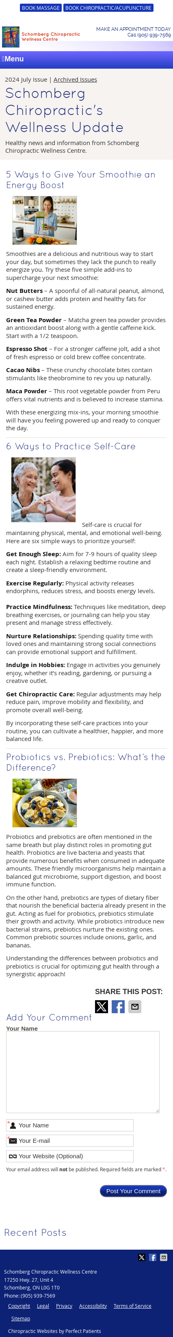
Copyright (19, 1305)
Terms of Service (132, 1305)
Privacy (64, 1305)
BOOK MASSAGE (41, 7)
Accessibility (93, 1305)
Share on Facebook (119, 1006)
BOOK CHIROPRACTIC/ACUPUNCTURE (108, 7)
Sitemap (20, 1318)
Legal (43, 1305)
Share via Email (135, 1006)
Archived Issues (75, 79)
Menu (13, 59)
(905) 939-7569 (38, 1295)
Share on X (102, 1006)
